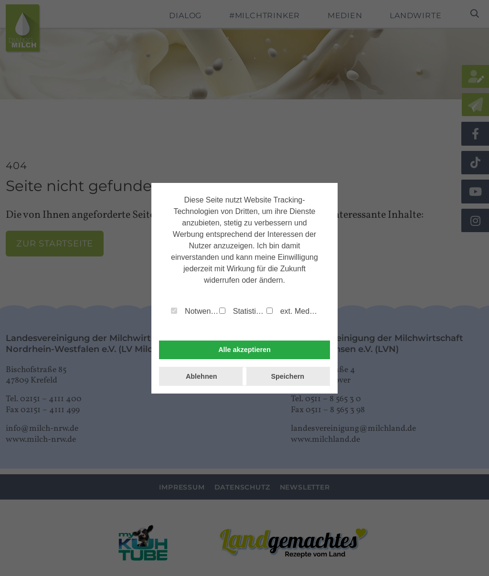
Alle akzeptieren (244, 349)
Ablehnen (201, 376)
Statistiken (242, 311)
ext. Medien (292, 311)
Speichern (287, 376)
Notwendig (195, 311)
